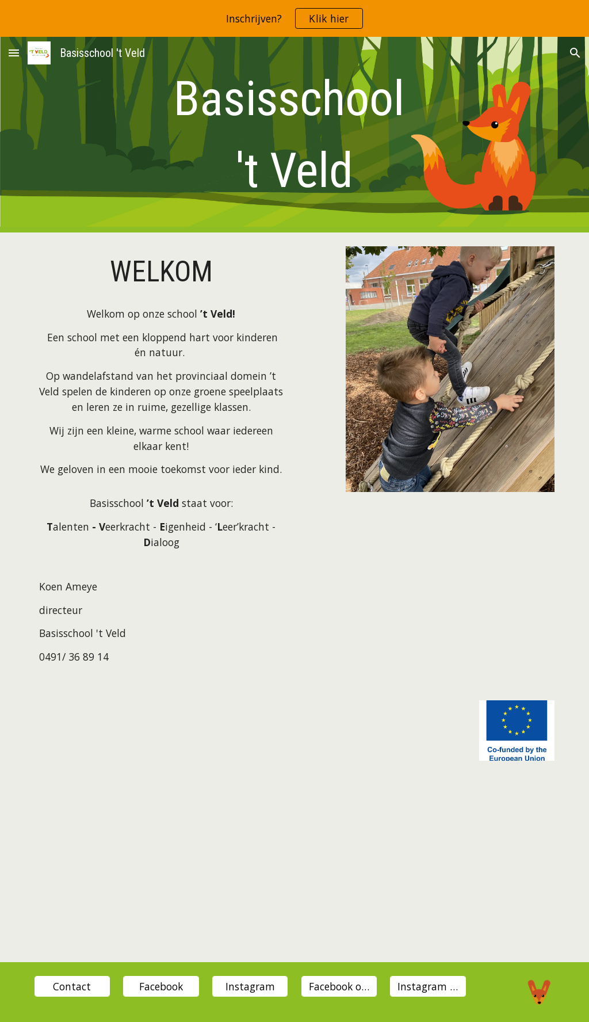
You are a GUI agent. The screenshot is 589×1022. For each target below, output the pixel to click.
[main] (295, 134)
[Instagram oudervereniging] (428, 986)
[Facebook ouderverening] (339, 986)
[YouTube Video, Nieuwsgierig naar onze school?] (295, 868)
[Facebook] (161, 986)
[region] (294, 18)
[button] (14, 52)
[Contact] (72, 986)
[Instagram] (250, 986)
